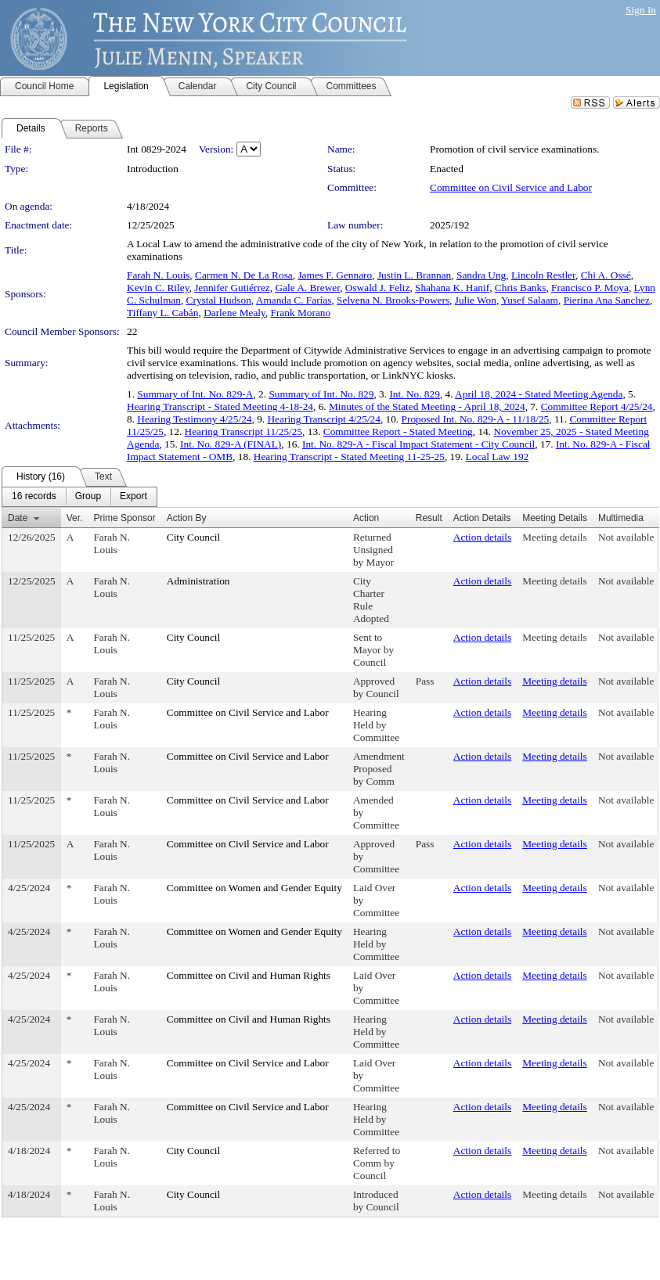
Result (429, 517)
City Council (194, 537)
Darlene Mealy (234, 312)
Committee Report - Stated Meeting (398, 431)
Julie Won (475, 300)
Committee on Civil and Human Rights (248, 975)
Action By (187, 517)
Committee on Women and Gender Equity (254, 887)
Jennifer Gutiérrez (232, 287)
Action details (482, 537)
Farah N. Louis (158, 275)
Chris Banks (520, 287)
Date (17, 517)
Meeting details (554, 537)
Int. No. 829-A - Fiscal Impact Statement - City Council (418, 444)
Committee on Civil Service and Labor (511, 187)
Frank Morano (301, 312)
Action (366, 517)
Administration (198, 581)
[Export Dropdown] (133, 496)
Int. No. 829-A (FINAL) (230, 444)
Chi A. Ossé (606, 275)
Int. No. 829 (414, 394)
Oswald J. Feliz (377, 287)
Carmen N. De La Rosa (244, 275)
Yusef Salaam (529, 300)
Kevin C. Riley (158, 287)
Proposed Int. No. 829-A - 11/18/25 (476, 419)
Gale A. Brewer (307, 287)
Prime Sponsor (124, 517)
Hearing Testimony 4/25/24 (194, 419)
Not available (626, 537)
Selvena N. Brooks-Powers (393, 300)
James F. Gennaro (335, 275)
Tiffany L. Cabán (162, 312)
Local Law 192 (497, 456)
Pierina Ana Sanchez (607, 300)
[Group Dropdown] (88, 496)
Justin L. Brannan (414, 275)
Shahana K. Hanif (452, 287)
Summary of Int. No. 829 (321, 394)
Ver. (75, 517)
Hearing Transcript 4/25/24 (323, 419)
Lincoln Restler (543, 275)
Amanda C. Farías (294, 300)
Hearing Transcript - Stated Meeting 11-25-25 (349, 456)
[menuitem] (34, 496)
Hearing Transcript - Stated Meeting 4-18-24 (220, 406)
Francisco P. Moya (590, 287)
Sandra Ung (481, 275)
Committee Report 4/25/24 (597, 406)
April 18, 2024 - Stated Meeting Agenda (538, 394)
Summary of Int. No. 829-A (195, 394)
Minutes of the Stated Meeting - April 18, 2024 (427, 406)
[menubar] (79, 497)
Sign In (641, 10)
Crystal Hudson (218, 300)
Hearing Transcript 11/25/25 (244, 431)
